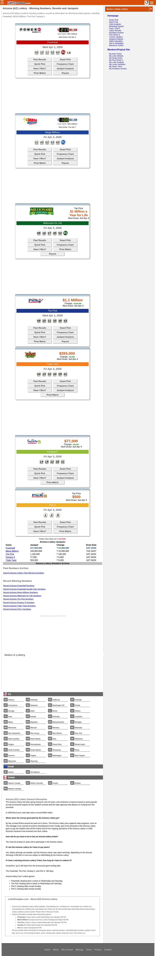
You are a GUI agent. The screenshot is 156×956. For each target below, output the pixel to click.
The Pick (10, 554)
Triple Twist (11, 560)
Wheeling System (116, 26)
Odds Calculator (116, 41)
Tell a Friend (67, 950)
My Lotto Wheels (116, 56)
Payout (65, 73)
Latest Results (115, 30)
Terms (89, 950)
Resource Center (116, 45)
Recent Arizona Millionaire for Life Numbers (22, 596)
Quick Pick (39, 64)
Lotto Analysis (115, 24)
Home (47, 950)
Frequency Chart (65, 64)
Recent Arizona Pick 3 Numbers (17, 609)
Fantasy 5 (10, 557)
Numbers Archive (116, 33)
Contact (107, 950)
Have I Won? (39, 68)
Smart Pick (65, 59)
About (55, 950)
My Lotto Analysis (116, 62)
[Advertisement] (52, 95)
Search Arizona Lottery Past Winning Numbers (23, 573)
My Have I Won (115, 66)
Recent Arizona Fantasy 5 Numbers (18, 602)
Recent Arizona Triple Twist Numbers (19, 606)
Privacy (97, 950)
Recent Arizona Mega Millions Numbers (20, 592)
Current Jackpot (116, 37)
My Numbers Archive (118, 69)
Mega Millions (12, 551)
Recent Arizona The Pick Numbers (18, 599)
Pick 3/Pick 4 (114, 35)
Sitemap (79, 950)
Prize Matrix (40, 73)
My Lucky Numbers (117, 64)
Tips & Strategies (116, 43)
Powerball (10, 548)
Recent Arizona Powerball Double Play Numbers (24, 589)
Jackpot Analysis (65, 68)
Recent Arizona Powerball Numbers (18, 586)
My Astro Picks (115, 54)
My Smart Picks (115, 58)
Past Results (39, 59)
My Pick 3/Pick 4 (116, 60)
